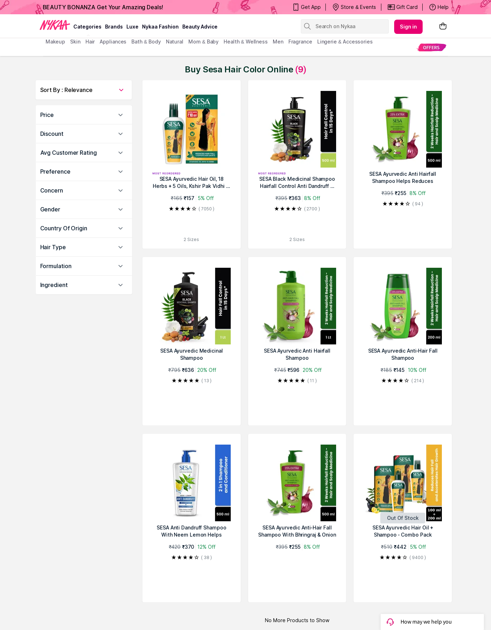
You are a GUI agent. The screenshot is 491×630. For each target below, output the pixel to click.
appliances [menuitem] (113, 42)
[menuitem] (431, 47)
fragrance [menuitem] (300, 42)
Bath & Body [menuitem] (146, 42)
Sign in (408, 27)
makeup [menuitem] (55, 42)
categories (87, 27)
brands (114, 27)
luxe (132, 27)
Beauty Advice (200, 27)
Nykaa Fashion (160, 27)
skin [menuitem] (75, 42)
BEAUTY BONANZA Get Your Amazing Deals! (103, 7)
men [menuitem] (278, 42)
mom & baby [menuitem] (203, 42)
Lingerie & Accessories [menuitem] (345, 42)
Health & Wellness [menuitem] (246, 42)
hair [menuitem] (90, 42)
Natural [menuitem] (174, 42)
